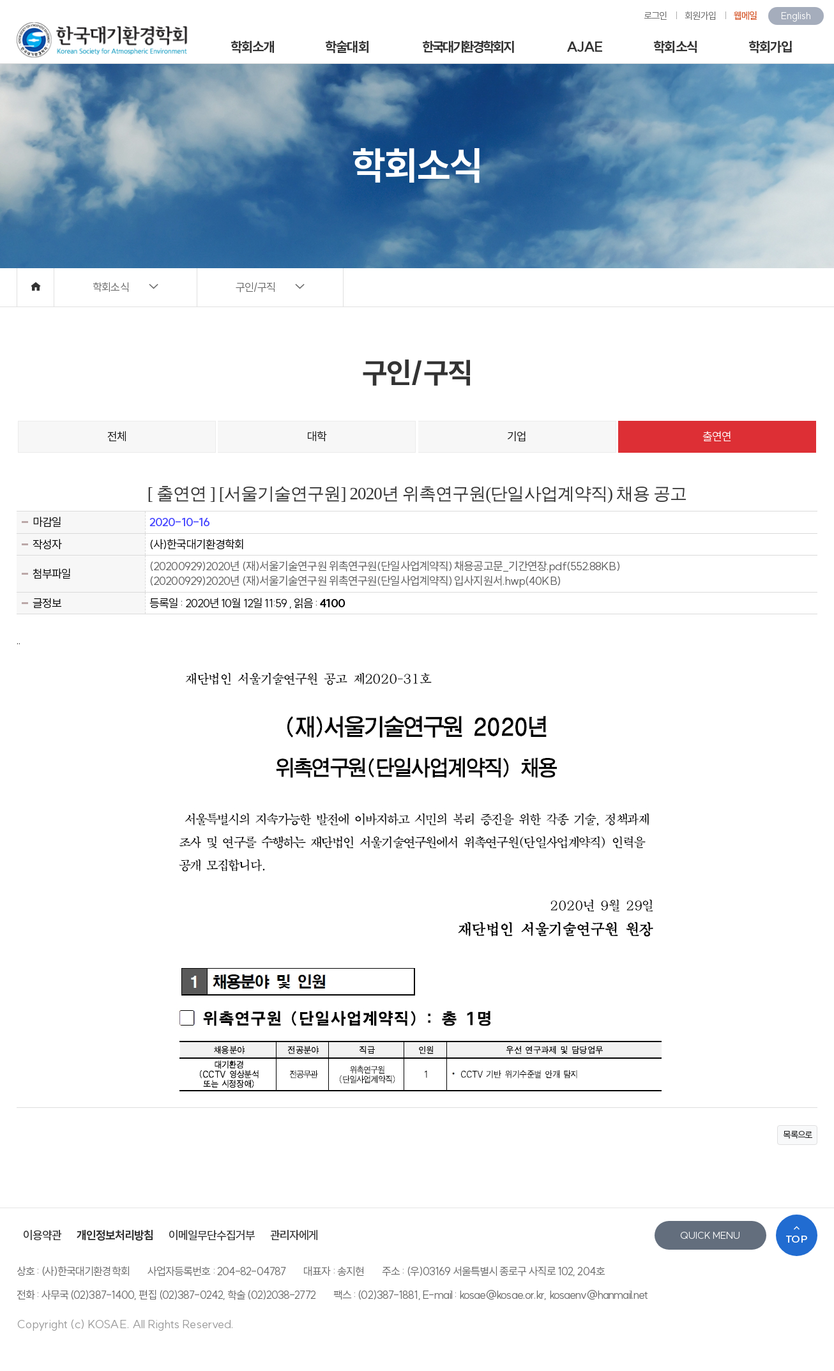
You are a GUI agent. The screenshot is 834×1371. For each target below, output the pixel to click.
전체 (116, 436)
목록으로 (797, 1134)
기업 (516, 436)
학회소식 (675, 46)
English (796, 16)
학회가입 (770, 46)
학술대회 (346, 46)
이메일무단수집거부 (212, 1235)
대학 (316, 436)
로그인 (655, 16)
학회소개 (252, 46)
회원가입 (700, 16)
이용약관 (42, 1235)
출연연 (716, 436)
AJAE (584, 46)
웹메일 (745, 16)
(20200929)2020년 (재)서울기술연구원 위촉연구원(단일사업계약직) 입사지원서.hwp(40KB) (355, 580)
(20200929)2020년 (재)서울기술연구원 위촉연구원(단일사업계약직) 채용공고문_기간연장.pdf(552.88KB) (384, 566)
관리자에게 (294, 1235)
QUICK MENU (710, 1235)
